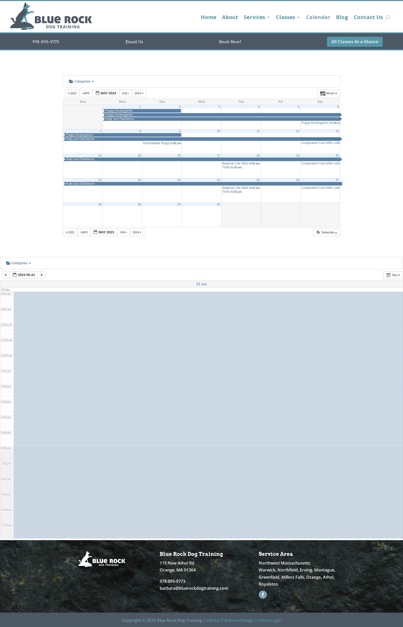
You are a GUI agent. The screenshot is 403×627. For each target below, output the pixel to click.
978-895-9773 (45, 41)
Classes (285, 18)
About (230, 18)
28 (99, 204)
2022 (72, 93)
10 (218, 131)
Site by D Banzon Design (230, 620)
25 (258, 179)
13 (337, 131)
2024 (139, 93)
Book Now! (230, 41)
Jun (126, 93)
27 (337, 179)
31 (218, 204)
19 (297, 155)
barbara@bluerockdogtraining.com (194, 588)
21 (99, 179)
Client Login (269, 620)
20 (337, 155)
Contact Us (368, 18)
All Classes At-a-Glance (354, 41)
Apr (86, 93)
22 (139, 179)
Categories (81, 81)
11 (258, 131)
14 (99, 155)
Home (208, 18)
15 (139, 155)
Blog (342, 18)
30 (178, 204)
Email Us (134, 41)
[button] (326, 232)
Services (254, 18)
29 (139, 204)
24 (218, 179)
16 (178, 155)
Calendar (318, 18)
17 (218, 155)
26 (297, 179)
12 (297, 131)
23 (178, 179)
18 (258, 155)
